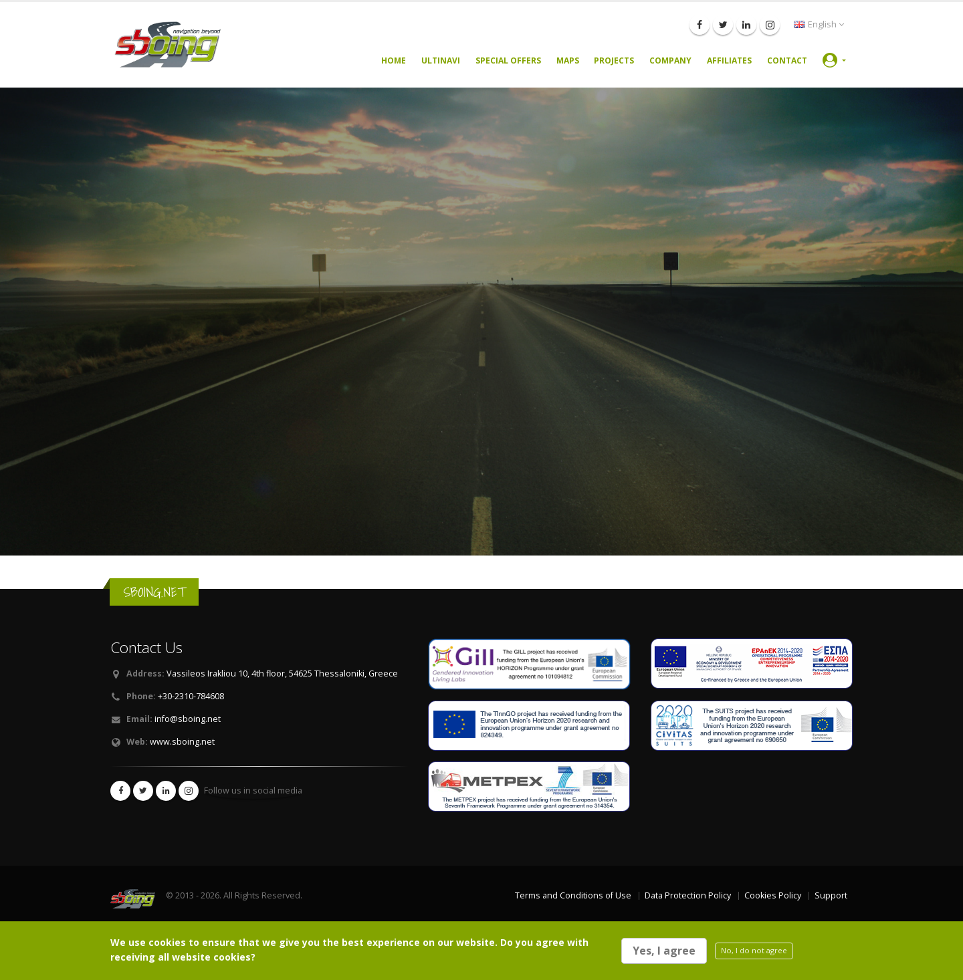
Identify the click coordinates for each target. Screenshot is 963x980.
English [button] (819, 24)
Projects (614, 60)
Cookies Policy (772, 895)
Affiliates (729, 60)
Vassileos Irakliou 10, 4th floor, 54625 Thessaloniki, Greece (282, 673)
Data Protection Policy (688, 895)
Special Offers (508, 60)
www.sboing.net (182, 741)
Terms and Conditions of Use (573, 895)
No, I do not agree (754, 950)
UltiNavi (440, 60)
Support (831, 895)
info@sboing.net (187, 719)
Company (670, 60)
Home (393, 60)
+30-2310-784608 (191, 696)
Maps (567, 60)
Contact (787, 60)
